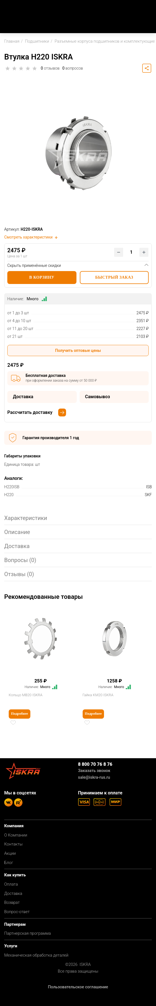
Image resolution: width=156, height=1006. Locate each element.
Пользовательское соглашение (78, 987)
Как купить (15, 875)
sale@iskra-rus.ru (94, 777)
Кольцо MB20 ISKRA (25, 695)
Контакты (13, 844)
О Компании (15, 835)
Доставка (13, 893)
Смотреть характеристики (31, 237)
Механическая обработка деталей (36, 955)
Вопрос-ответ (17, 911)
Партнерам (15, 924)
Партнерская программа (27, 933)
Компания (14, 826)
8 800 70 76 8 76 (95, 764)
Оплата (11, 884)
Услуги (10, 946)
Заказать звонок (94, 770)
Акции (10, 853)
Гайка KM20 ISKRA (98, 695)
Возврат (12, 902)
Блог (8, 862)
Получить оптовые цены (78, 350)
